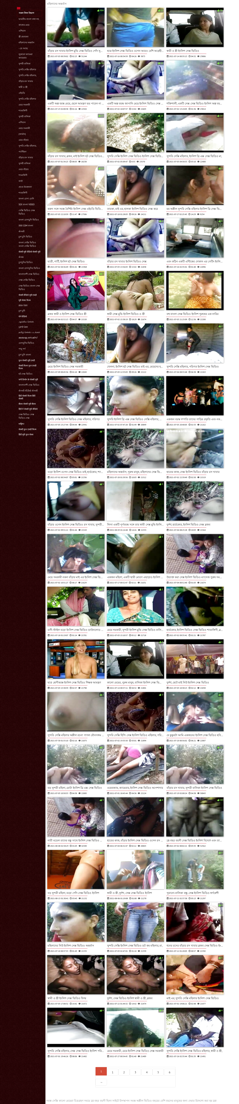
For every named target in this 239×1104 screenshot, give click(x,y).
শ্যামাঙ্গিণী (23, 110)
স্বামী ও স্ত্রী (23, 87)
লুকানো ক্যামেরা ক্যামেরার (26, 56)
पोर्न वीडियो (23, 316)
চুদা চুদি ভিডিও (25, 236)
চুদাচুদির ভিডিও (26, 262)
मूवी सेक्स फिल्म (25, 300)
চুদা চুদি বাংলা (25, 354)
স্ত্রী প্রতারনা (23, 36)
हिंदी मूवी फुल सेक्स (26, 434)
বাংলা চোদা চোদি (26, 198)
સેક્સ (21, 257)
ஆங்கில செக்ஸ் (26, 321)
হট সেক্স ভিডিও (26, 373)
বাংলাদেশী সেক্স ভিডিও (29, 274)
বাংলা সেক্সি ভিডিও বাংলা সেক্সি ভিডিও (27, 244)
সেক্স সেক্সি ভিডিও (27, 280)
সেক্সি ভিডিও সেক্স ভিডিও (27, 212)
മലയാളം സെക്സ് (28, 337)
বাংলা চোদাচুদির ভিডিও (29, 268)
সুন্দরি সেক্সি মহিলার (27, 69)
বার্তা (21, 181)
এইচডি (22, 93)
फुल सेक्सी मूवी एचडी (27, 360)
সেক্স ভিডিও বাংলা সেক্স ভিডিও (29, 287)
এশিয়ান (22, 30)
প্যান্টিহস (22, 151)
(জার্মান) (22, 134)
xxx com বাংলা (26, 225)
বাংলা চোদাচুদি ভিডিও (29, 219)
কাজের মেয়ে (24, 24)
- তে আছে (23, 48)
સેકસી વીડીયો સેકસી (28, 390)
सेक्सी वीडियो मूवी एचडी (28, 295)
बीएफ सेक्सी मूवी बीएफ (27, 403)
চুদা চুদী (22, 310)
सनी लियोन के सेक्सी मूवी (28, 379)
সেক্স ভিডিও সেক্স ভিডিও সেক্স (26, 416)
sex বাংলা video (27, 204)
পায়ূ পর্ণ (22, 348)
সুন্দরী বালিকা (25, 63)
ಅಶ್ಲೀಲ (21, 423)
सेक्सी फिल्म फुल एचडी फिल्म (27, 367)
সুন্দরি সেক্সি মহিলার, (28, 75)
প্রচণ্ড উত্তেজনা (25, 186)
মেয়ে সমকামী (24, 104)
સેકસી (21, 231)
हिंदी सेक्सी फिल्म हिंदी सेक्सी (27, 397)
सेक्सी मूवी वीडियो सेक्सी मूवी (29, 251)
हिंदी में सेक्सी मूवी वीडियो (28, 409)
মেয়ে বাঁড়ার (23, 140)
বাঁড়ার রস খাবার (26, 81)
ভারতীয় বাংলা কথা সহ (29, 19)
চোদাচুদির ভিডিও (26, 343)
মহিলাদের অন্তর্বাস (26, 42)
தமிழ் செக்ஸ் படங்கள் (29, 332)
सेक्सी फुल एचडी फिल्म (27, 429)
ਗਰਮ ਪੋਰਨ (23, 305)
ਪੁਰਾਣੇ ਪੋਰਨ (23, 327)
